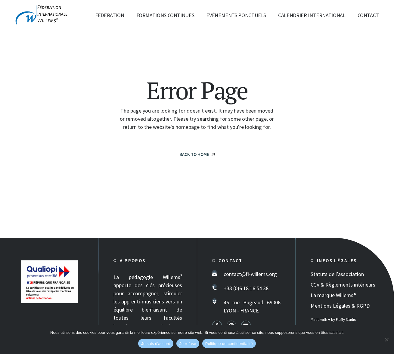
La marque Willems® (333, 295)
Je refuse (187, 343)
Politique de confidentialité (229, 343)
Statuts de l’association (337, 274)
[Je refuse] (386, 340)
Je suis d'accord (155, 343)
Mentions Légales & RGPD (340, 305)
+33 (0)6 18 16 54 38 (246, 288)
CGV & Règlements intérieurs (343, 284)
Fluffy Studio (346, 319)
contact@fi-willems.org (250, 274)
